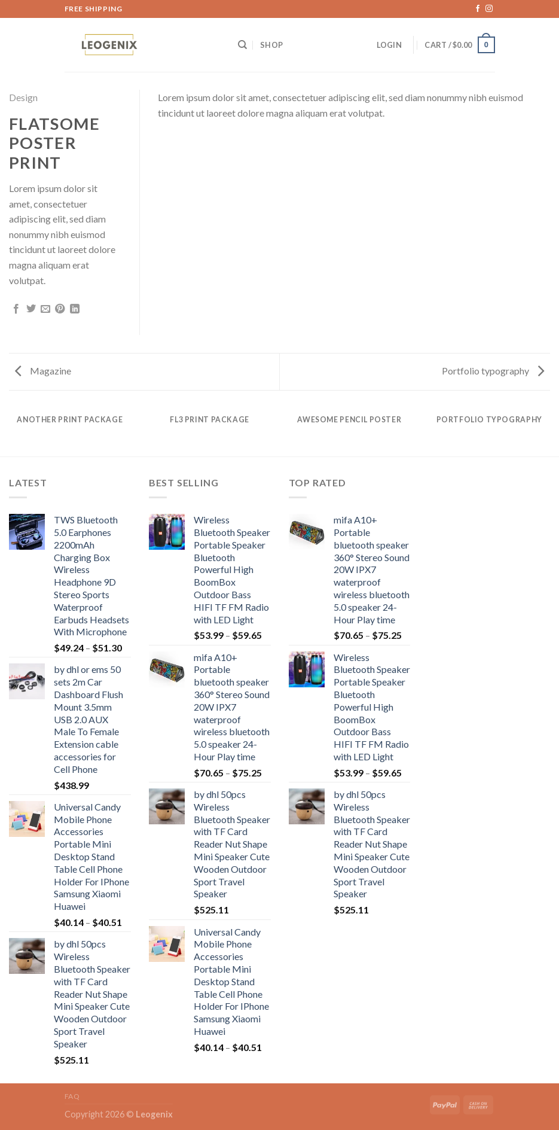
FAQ (72, 1096)
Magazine (43, 370)
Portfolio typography (493, 370)
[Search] (242, 44)
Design (23, 97)
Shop (271, 45)
